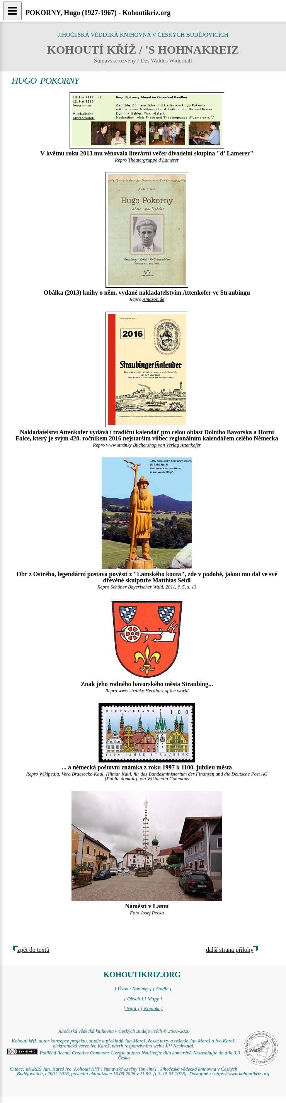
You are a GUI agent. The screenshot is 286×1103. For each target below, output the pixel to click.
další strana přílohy (230, 949)
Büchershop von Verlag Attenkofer (167, 445)
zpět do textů (33, 949)
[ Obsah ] (133, 999)
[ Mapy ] (153, 999)
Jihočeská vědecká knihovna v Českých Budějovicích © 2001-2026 (123, 1031)
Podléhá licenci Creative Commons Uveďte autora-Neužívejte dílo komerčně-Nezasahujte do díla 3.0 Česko (123, 1055)
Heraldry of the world (167, 690)
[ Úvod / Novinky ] (133, 989)
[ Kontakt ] (152, 1008)
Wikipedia (49, 774)
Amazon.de (154, 299)
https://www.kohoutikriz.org (241, 1073)
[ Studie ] (162, 989)
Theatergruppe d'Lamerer (153, 160)
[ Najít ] (131, 1008)
